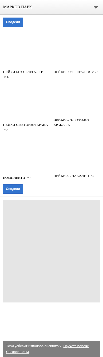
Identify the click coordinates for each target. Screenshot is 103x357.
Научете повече (76, 346)
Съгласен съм (17, 352)
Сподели (13, 22)
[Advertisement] (51, 251)
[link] (26, 48)
